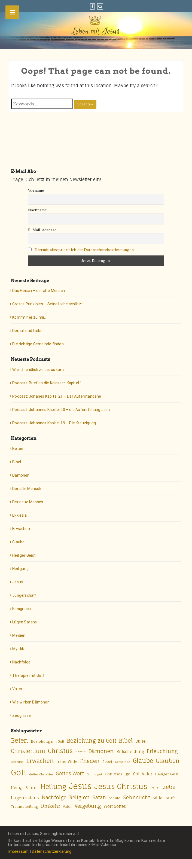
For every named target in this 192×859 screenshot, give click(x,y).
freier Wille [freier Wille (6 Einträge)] (66, 761)
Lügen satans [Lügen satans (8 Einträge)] (25, 797)
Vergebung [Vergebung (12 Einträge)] (88, 806)
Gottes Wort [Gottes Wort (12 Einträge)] (70, 773)
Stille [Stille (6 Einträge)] (157, 798)
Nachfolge (21, 662)
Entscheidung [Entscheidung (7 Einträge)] (130, 751)
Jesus (17, 582)
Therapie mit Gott (28, 675)
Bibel (16, 462)
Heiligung (20, 568)
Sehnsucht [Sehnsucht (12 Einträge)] (136, 797)
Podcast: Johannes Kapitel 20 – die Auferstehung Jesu (61, 409)
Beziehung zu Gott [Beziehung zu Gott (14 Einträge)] (91, 741)
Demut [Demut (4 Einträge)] (80, 752)
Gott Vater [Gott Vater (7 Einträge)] (142, 774)
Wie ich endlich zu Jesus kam (38, 369)
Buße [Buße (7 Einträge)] (140, 741)
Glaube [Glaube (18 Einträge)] (143, 760)
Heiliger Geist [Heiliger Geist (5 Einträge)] (166, 774)
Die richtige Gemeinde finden (38, 344)
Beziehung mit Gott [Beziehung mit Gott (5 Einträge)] (47, 741)
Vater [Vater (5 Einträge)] (67, 807)
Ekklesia (19, 515)
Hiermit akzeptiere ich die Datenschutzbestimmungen (84, 249)
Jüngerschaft (24, 595)
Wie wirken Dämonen (31, 702)
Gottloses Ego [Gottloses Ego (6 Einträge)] (117, 774)
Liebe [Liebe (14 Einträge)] (168, 787)
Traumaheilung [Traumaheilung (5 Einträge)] (24, 807)
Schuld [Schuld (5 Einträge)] (115, 798)
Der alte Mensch (26, 488)
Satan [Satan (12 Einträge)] (99, 797)
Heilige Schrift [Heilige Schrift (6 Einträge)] (24, 787)
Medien (18, 635)
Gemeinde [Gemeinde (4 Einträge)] (122, 762)
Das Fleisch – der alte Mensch (38, 290)
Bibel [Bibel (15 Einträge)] (126, 740)
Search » (85, 104)
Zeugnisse (21, 715)
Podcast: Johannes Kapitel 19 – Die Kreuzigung (54, 423)
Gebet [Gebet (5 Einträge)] (107, 762)
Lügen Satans (24, 622)
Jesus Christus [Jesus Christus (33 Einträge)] (120, 786)
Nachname (37, 210)
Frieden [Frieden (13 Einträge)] (90, 761)
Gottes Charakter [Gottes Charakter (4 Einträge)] (41, 774)
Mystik (18, 649)
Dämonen (20, 475)
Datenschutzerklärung (51, 851)
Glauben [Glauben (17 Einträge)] (167, 760)
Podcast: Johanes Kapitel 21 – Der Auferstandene (56, 396)
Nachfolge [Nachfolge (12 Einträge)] (54, 797)
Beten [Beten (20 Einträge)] (19, 740)
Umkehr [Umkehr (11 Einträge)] (50, 806)
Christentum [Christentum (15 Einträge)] (28, 751)
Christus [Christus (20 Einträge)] (60, 750)
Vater (17, 689)
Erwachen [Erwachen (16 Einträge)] (40, 760)
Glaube (18, 542)
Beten (17, 448)
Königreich (21, 609)
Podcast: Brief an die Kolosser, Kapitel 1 (47, 383)
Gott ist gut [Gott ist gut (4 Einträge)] (94, 774)
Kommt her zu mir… (29, 317)
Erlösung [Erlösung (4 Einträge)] (17, 762)
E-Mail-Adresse (42, 229)
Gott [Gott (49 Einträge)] (18, 772)
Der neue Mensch (27, 502)
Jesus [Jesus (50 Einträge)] (80, 786)
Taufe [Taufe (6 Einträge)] (170, 798)
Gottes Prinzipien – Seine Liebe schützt (47, 304)
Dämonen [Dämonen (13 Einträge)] (101, 751)
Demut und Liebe (27, 330)
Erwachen (21, 528)
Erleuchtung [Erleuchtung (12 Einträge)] (162, 751)
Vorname (36, 190)
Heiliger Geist (24, 555)
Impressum (18, 851)
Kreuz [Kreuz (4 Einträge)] (154, 788)
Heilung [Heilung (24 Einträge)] (53, 787)
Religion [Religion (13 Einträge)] (79, 797)
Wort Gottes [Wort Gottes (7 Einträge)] (115, 806)
